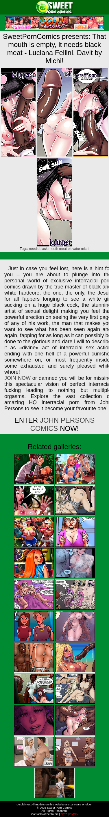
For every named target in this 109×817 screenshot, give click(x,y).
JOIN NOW (17, 378)
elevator (74, 249)
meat (63, 249)
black (43, 249)
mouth (53, 249)
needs (33, 249)
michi (85, 249)
